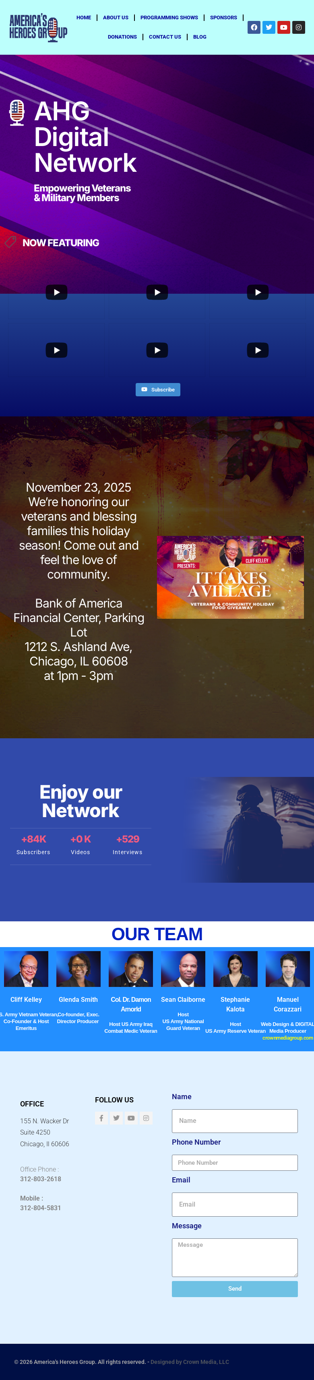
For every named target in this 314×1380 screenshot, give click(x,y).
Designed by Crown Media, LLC (190, 1362)
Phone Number (196, 1142)
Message (187, 1226)
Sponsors (223, 17)
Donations (122, 37)
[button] (231, 577)
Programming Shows (169, 17)
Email (181, 1180)
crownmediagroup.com (287, 1038)
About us (115, 17)
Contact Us (165, 37)
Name (182, 1097)
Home (83, 17)
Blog (200, 37)
